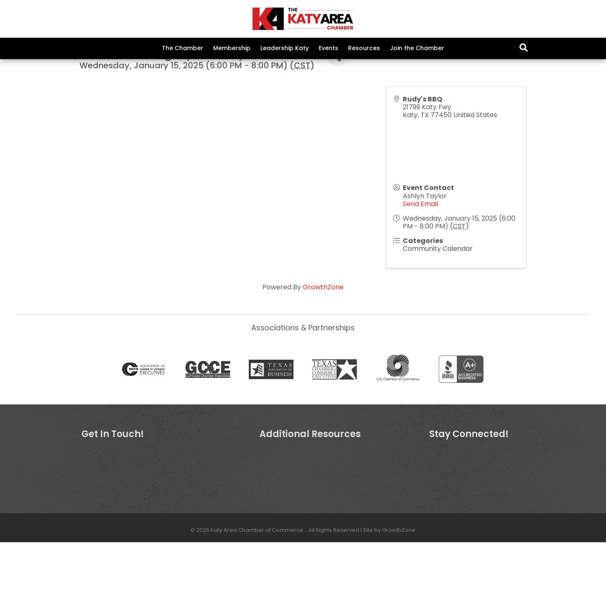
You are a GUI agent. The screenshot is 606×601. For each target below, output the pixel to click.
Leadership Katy (284, 48)
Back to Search (102, 103)
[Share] (337, 116)
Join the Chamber (417, 48)
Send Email (420, 262)
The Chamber (182, 48)
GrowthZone (323, 346)
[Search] (523, 47)
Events (328, 48)
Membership (231, 48)
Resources (364, 48)
